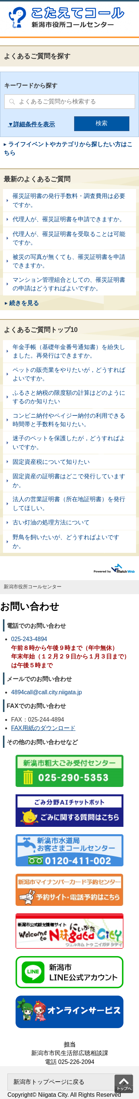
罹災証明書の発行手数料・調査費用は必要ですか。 (69, 200)
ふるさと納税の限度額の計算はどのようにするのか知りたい (69, 397)
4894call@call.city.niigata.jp (46, 692)
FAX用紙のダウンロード (43, 728)
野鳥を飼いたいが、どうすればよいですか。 (69, 541)
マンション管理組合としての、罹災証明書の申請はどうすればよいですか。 (69, 284)
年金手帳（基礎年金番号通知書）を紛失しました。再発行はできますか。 (69, 351)
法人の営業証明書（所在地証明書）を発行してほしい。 (69, 503)
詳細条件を (28, 124)
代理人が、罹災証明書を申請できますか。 (69, 219)
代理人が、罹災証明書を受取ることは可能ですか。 (69, 238)
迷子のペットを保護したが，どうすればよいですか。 (69, 442)
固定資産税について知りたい (69, 461)
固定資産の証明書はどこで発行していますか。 (69, 480)
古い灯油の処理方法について (69, 522)
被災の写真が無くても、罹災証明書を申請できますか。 (69, 261)
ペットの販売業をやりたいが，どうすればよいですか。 (69, 374)
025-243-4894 (29, 639)
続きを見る (24, 303)
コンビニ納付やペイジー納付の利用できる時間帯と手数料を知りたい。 (69, 420)
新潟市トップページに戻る (49, 1082)
